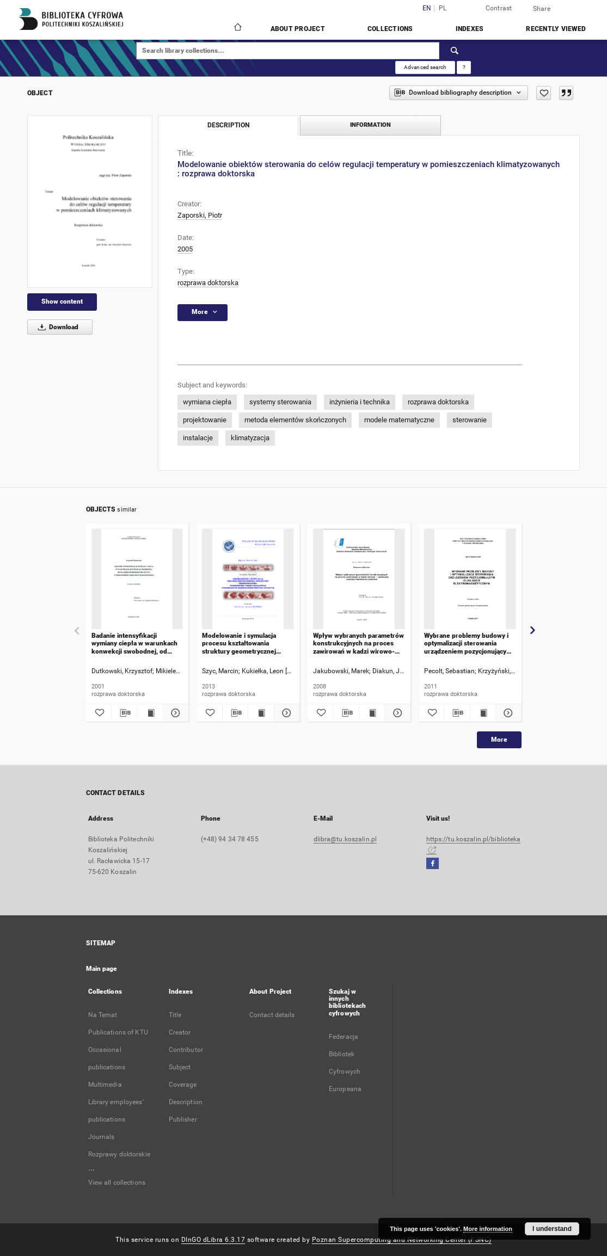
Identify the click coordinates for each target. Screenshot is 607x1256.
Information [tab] (370, 124)
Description (186, 1102)
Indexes (470, 29)
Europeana (345, 1089)
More (499, 739)
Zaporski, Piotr (199, 215)
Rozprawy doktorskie (119, 1154)
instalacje (198, 438)
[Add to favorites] (543, 93)
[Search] (455, 50)
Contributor (186, 1050)
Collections (390, 29)
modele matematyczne (399, 420)
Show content (62, 301)
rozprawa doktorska (207, 283)
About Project (298, 29)
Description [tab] (228, 125)
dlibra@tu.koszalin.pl (345, 839)
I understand (552, 1229)
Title (175, 1015)
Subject (180, 1067)
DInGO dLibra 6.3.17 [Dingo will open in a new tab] (213, 1239)
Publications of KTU (118, 1032)
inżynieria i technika (359, 402)
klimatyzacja (250, 438)
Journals (101, 1137)
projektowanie (204, 420)
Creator (180, 1032)
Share (541, 9)
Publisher (183, 1119)
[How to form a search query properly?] (464, 67)
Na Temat (103, 1015)
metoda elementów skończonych (295, 420)
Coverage (183, 1084)
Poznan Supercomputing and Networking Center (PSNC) (402, 1239)
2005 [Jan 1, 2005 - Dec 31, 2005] (185, 249)
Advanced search (425, 67)
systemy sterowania (280, 402)
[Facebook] (432, 864)
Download (56, 327)
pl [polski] (443, 8)
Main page (102, 968)
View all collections (116, 1182)
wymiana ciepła (207, 402)
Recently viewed (556, 29)
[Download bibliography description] (124, 713)
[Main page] (237, 28)
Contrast (499, 8)
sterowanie (469, 420)
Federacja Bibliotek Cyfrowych (344, 1054)
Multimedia (105, 1084)
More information (487, 1229)
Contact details (272, 1015)
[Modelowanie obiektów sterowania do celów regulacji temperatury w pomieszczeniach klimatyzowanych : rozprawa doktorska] (89, 201)
